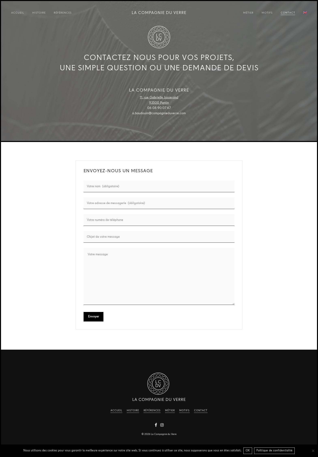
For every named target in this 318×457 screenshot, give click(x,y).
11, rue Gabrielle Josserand (159, 97)
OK (248, 450)
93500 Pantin (159, 102)
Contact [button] (200, 411)
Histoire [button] (133, 411)
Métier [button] (170, 411)
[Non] (313, 451)
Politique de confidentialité (274, 450)
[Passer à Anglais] (305, 13)
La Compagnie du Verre (159, 13)
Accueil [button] (116, 411)
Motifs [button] (184, 411)
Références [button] (152, 411)
